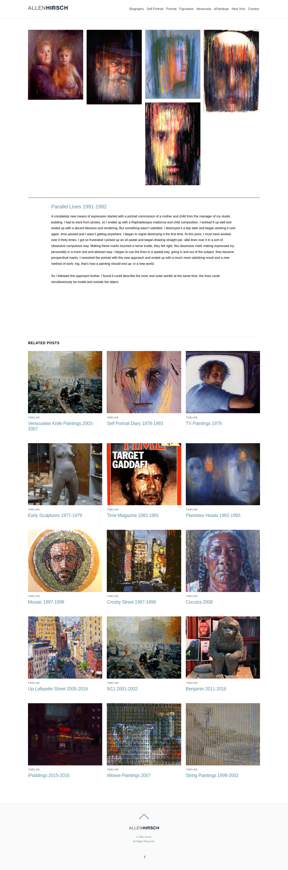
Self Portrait (142, 8)
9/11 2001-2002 (122, 688)
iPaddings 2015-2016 (49, 775)
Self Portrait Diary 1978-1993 (135, 423)
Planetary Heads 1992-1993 (213, 515)
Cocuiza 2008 (199, 602)
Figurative (178, 8)
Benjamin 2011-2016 (206, 688)
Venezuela (196, 8)
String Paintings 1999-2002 (212, 775)
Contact (252, 8)
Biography (122, 8)
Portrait (161, 8)
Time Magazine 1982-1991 (133, 515)
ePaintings (216, 8)
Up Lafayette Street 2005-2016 (58, 688)
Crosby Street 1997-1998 (131, 602)
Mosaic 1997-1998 (46, 602)
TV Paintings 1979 (204, 423)
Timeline (34, 417)
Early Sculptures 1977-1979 (55, 515)
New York (235, 8)
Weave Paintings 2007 (129, 775)
